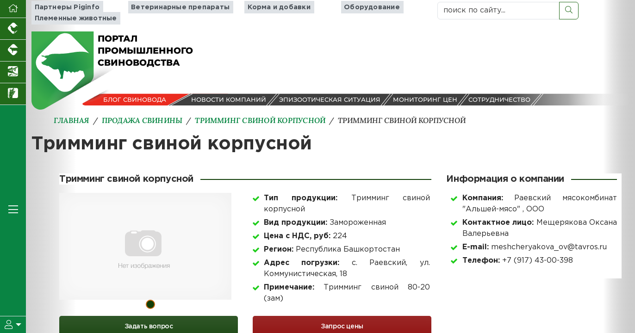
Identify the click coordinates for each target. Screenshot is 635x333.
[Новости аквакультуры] (13, 72)
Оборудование (366, 7)
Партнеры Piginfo (63, 7)
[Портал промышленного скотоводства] (13, 51)
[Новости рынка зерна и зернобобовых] (13, 94)
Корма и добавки (271, 7)
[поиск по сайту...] (498, 10)
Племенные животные (71, 18)
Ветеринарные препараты (178, 7)
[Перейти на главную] (13, 9)
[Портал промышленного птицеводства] (13, 29)
